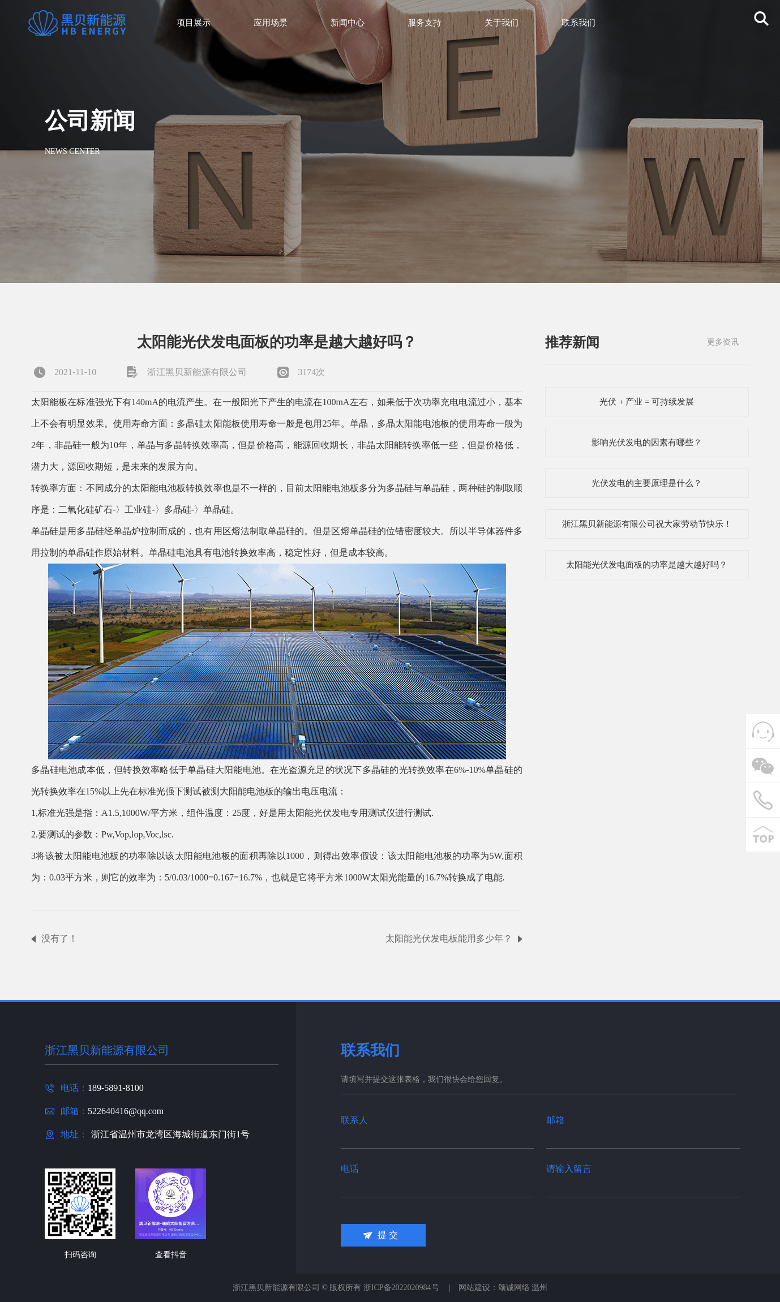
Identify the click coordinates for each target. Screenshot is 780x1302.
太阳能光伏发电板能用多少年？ (448, 938)
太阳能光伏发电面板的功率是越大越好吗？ (646, 564)
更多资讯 (723, 342)
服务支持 (425, 22)
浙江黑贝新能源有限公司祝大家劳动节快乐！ (647, 523)
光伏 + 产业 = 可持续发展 (646, 401)
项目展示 (194, 22)
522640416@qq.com (126, 1111)
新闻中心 (348, 22)
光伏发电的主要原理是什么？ (647, 483)
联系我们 (578, 22)
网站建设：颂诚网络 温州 (503, 1287)
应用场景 (271, 22)
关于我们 (501, 22)
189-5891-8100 (116, 1088)
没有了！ (59, 938)
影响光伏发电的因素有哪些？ (647, 442)
